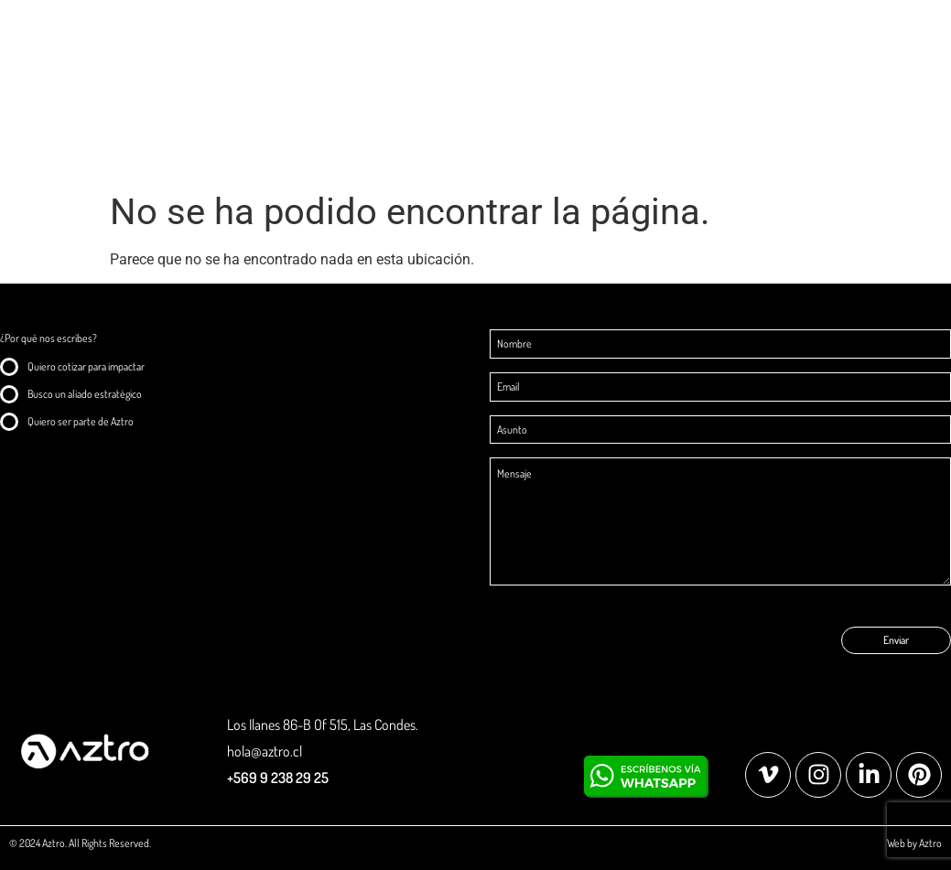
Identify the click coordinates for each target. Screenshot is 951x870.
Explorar (843, 41)
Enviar (896, 640)
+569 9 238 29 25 (278, 777)
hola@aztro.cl (264, 751)
